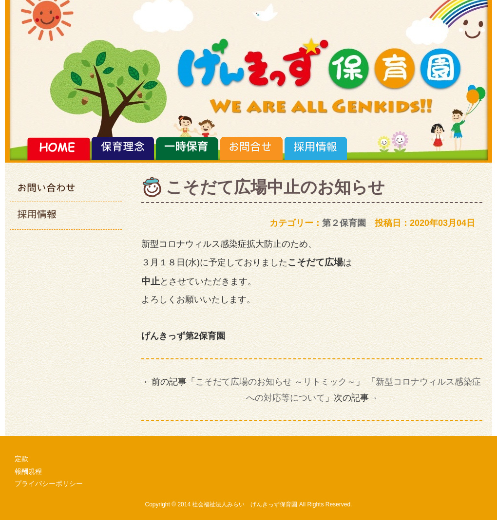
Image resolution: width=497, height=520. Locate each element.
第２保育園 (344, 223)
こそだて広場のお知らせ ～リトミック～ (275, 382)
